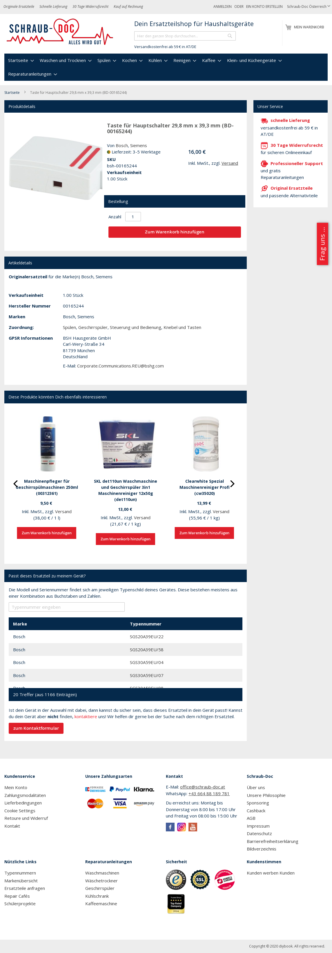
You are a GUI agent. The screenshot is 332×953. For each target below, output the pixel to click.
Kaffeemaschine (101, 903)
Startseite (12, 92)
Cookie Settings (19, 810)
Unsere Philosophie (266, 795)
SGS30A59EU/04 (147, 662)
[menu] (166, 67)
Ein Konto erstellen (264, 6)
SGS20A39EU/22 (147, 636)
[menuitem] (20, 60)
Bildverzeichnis (261, 849)
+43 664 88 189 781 (209, 793)
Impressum (258, 826)
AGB (251, 818)
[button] (308, 6)
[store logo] (60, 31)
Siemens (138, 145)
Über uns (256, 787)
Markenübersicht (21, 881)
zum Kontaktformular (36, 728)
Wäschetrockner (101, 881)
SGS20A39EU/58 (147, 649)
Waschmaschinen (102, 873)
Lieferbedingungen (23, 803)
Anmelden (222, 6)
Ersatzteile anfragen (24, 888)
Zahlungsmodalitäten (25, 795)
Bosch (122, 145)
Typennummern (20, 873)
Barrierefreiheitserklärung (272, 841)
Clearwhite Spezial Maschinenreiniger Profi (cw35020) (204, 487)
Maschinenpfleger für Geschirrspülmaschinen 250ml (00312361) (47, 487)
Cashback (256, 810)
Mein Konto (15, 787)
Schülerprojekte (20, 903)
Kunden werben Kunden (271, 873)
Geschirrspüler (93, 327)
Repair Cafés (17, 896)
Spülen (69, 327)
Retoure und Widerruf (26, 818)
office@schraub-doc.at (202, 787)
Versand (230, 163)
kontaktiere (86, 716)
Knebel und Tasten (182, 327)
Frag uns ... (322, 244)
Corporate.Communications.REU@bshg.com (120, 366)
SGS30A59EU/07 (147, 675)
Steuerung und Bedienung (135, 327)
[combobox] (185, 36)
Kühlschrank (97, 896)
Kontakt (12, 826)
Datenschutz (259, 833)
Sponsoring (258, 803)
